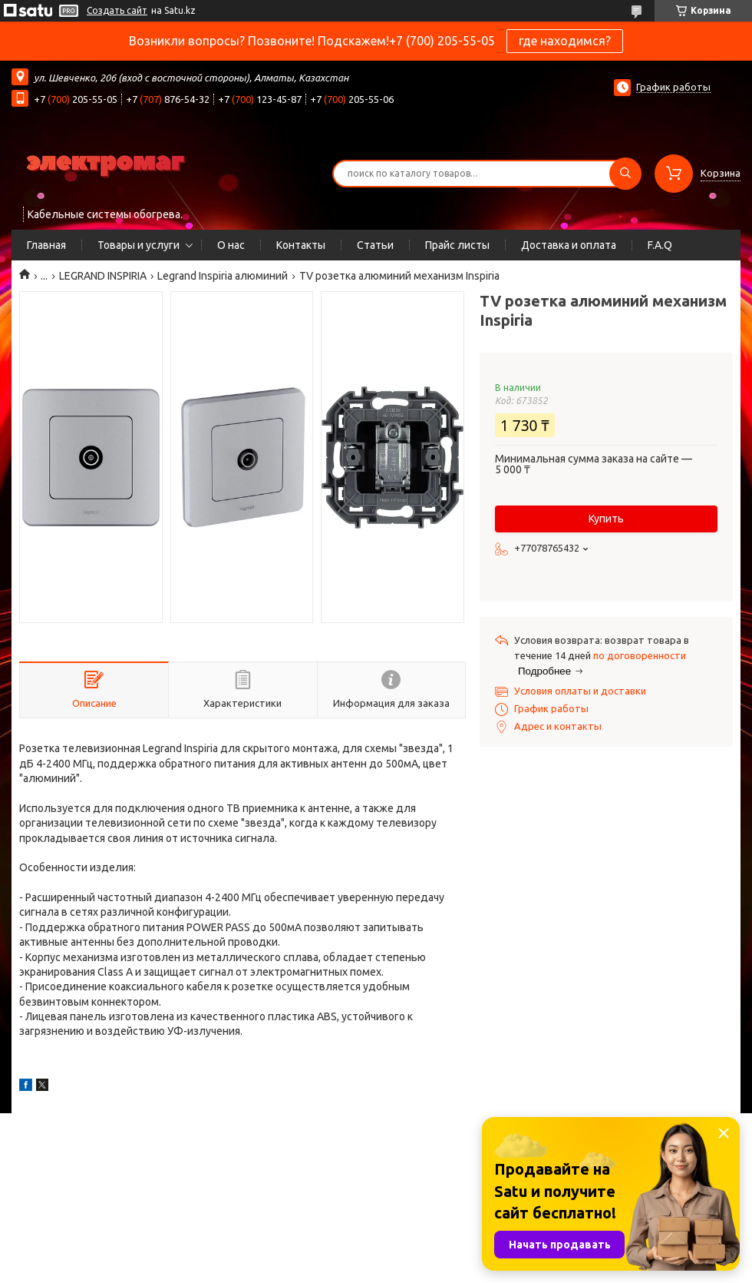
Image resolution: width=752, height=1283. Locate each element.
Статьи (375, 245)
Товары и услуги (138, 245)
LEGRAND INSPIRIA (103, 276)
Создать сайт (117, 10)
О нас (231, 245)
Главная (46, 245)
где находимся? (565, 41)
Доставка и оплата (568, 245)
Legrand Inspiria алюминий (222, 276)
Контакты (300, 245)
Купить (606, 518)
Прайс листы (457, 245)
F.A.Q (660, 245)
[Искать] (625, 173)
